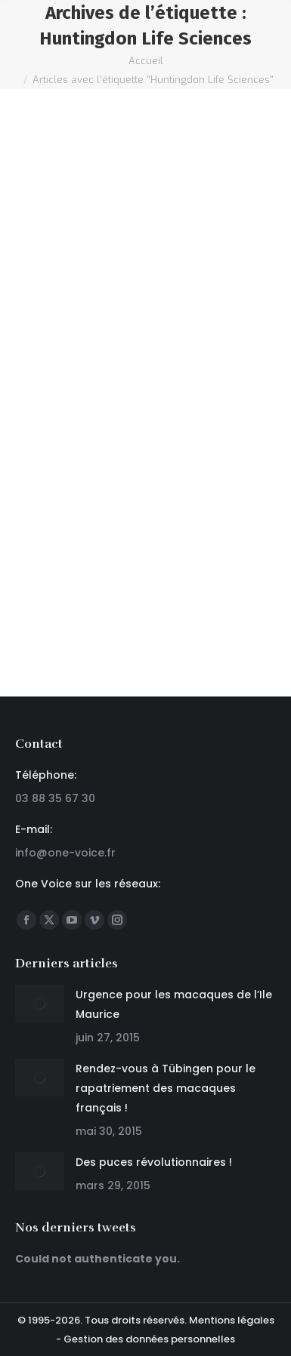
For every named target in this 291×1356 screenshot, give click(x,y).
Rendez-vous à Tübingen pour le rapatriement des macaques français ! (165, 1088)
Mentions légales (231, 1320)
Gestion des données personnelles (149, 1339)
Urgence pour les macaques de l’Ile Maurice (174, 1004)
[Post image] (39, 1003)
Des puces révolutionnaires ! (154, 1162)
